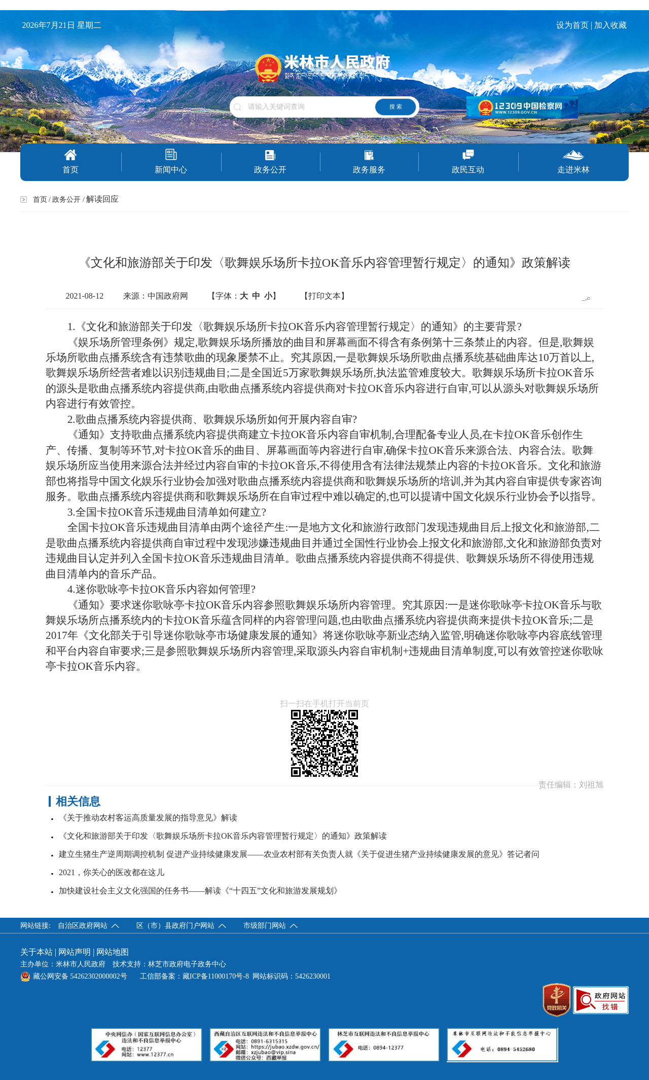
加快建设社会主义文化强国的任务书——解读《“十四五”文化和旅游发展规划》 (200, 890)
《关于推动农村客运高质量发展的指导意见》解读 (148, 817)
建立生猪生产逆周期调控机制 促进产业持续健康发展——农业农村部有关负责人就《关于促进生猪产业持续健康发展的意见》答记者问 (299, 854)
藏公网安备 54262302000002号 (73, 976)
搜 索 (395, 106)
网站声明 (74, 952)
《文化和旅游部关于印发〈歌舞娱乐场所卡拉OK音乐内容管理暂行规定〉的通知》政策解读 (223, 836)
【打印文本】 (324, 296)
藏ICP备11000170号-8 (216, 976)
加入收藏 (611, 25)
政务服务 (369, 162)
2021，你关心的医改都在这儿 (111, 872)
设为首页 (572, 25)
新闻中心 (171, 161)
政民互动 (468, 162)
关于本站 (36, 952)
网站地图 (112, 952)
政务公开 (270, 162)
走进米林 (573, 161)
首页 (70, 161)
